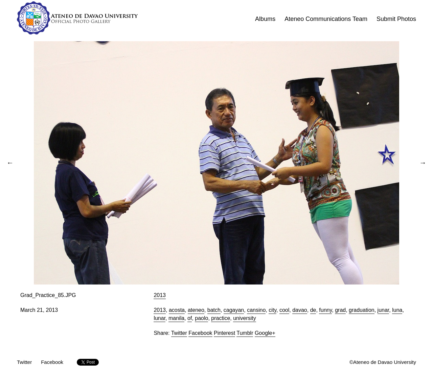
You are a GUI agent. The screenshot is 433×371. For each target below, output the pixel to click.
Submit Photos (396, 19)
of (189, 318)
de (313, 310)
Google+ (265, 333)
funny (325, 310)
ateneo (196, 310)
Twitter (179, 333)
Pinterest (224, 333)
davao (299, 310)
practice (220, 318)
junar (383, 310)
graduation (361, 310)
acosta (177, 310)
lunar (159, 318)
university (244, 318)
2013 (160, 295)
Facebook (200, 333)
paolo (201, 318)
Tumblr (244, 333)
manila (176, 318)
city (272, 310)
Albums (265, 19)
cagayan (234, 310)
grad (340, 310)
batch (214, 310)
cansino (256, 310)
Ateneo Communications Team (325, 19)
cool (284, 310)
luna (397, 310)
